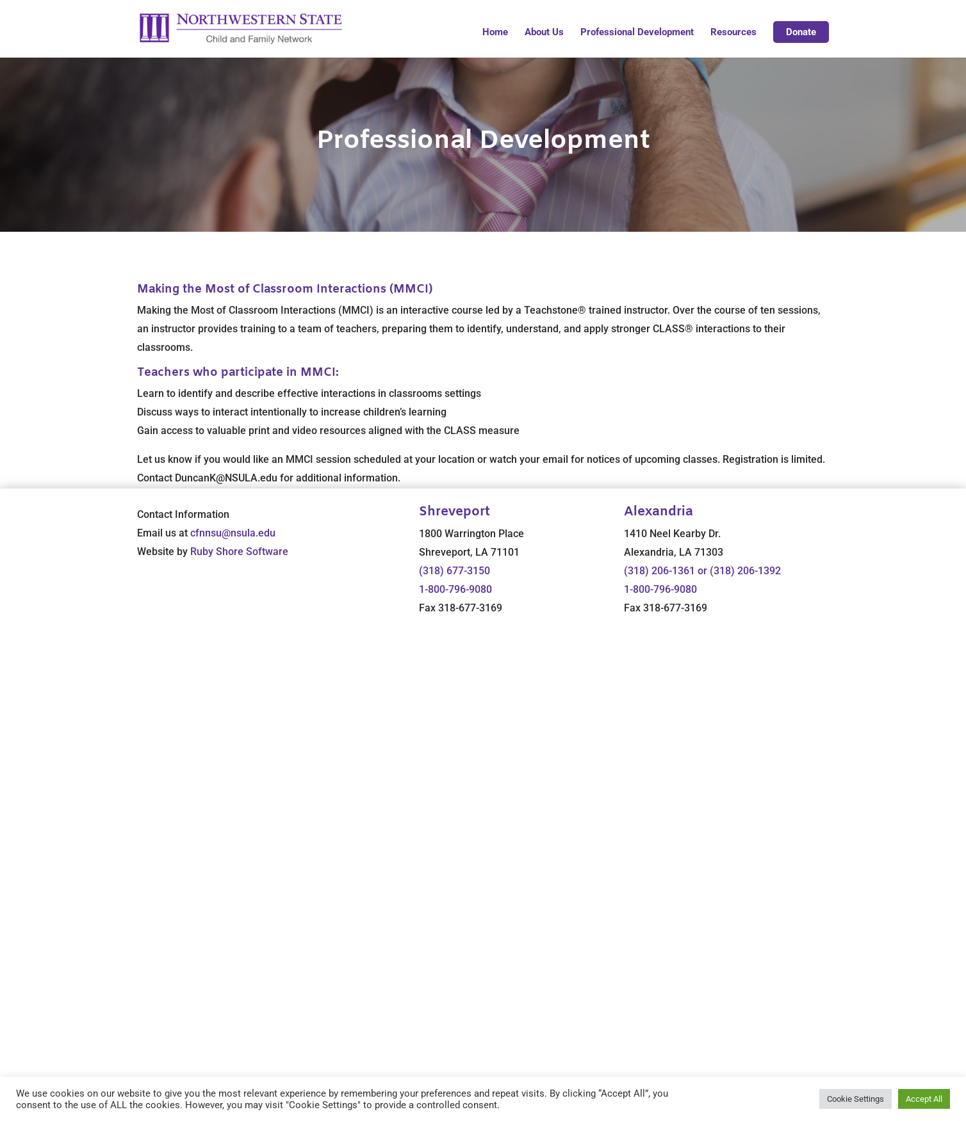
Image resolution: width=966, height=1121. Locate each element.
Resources (733, 33)
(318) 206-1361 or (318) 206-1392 (702, 571)
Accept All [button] (924, 1099)
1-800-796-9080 (455, 589)
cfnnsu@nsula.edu (232, 533)
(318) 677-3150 (454, 571)
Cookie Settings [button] (855, 1099)
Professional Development (637, 33)
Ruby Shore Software (239, 551)
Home (495, 33)
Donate (801, 32)
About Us (544, 33)
